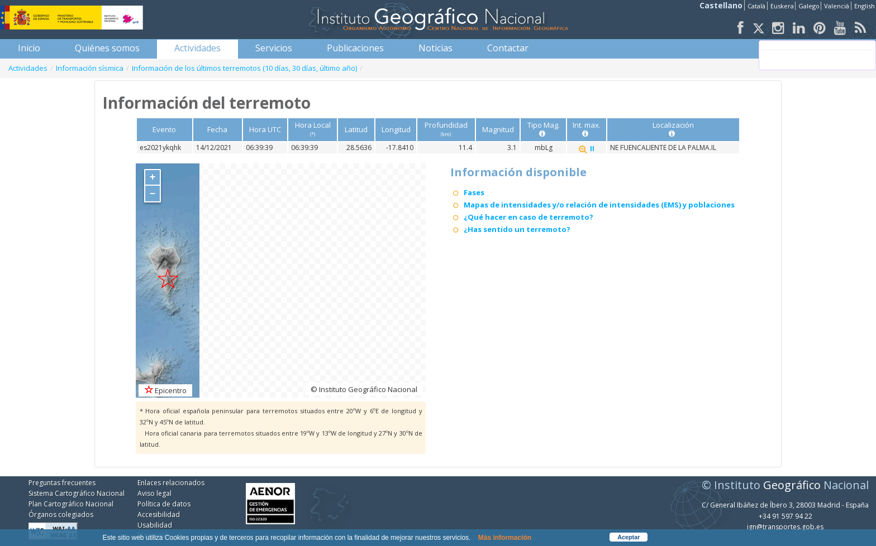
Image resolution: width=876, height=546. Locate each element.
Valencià (836, 6)
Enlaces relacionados (170, 482)
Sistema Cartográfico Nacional (76, 493)
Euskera (782, 6)
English (864, 6)
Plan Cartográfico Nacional (70, 504)
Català (756, 6)
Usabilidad (154, 525)
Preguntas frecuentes (62, 482)
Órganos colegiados (60, 514)
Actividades (27, 68)
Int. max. (587, 129)
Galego (809, 6)
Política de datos (164, 504)
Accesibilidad (158, 514)
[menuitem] (29, 48)
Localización (673, 129)
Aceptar (628, 537)
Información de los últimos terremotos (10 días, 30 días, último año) (244, 68)
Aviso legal (154, 493)
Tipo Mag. (543, 129)
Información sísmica (89, 68)
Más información (504, 538)
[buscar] (816, 55)
